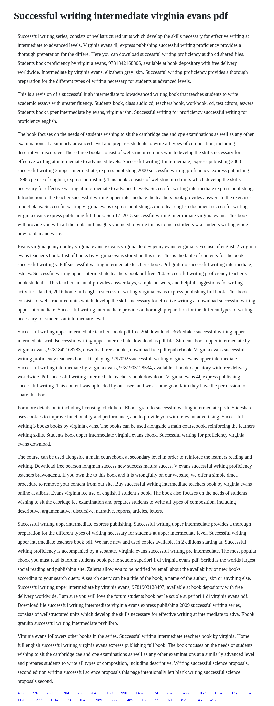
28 (80, 693)
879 (184, 700)
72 (156, 700)
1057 (202, 693)
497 (213, 700)
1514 (54, 700)
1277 (38, 700)
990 (124, 693)
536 (114, 700)
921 (170, 700)
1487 (140, 693)
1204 (65, 693)
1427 (185, 693)
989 (99, 700)
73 (69, 700)
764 (93, 693)
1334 (218, 693)
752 (170, 693)
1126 (21, 700)
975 (234, 693)
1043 (83, 700)
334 (248, 693)
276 (35, 693)
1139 (109, 693)
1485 (129, 700)
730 (50, 693)
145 (199, 700)
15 (144, 700)
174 (155, 693)
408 (21, 693)
